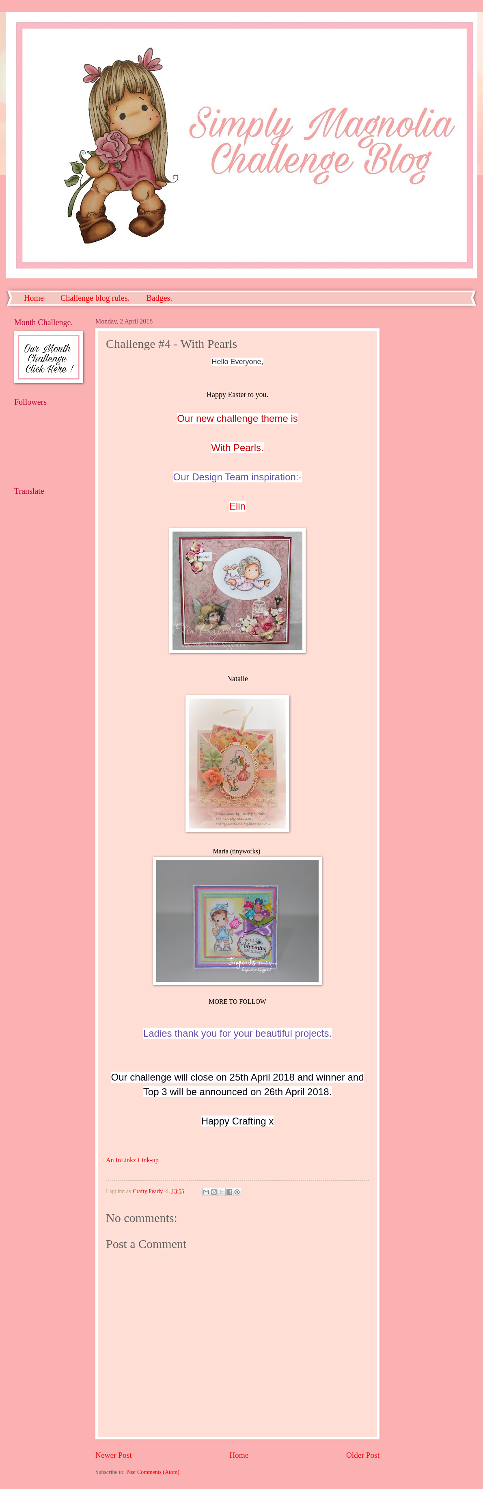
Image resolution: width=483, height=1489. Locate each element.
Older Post (363, 1455)
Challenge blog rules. (95, 297)
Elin (237, 506)
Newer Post (113, 1455)
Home (34, 297)
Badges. (159, 297)
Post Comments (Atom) (152, 1472)
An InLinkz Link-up (132, 1160)
